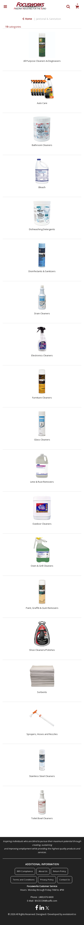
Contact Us (64, 879)
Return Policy (59, 871)
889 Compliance (25, 871)
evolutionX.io (69, 914)
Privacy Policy (47, 879)
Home (27, 18)
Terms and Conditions (24, 879)
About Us (43, 871)
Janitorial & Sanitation (48, 18)
